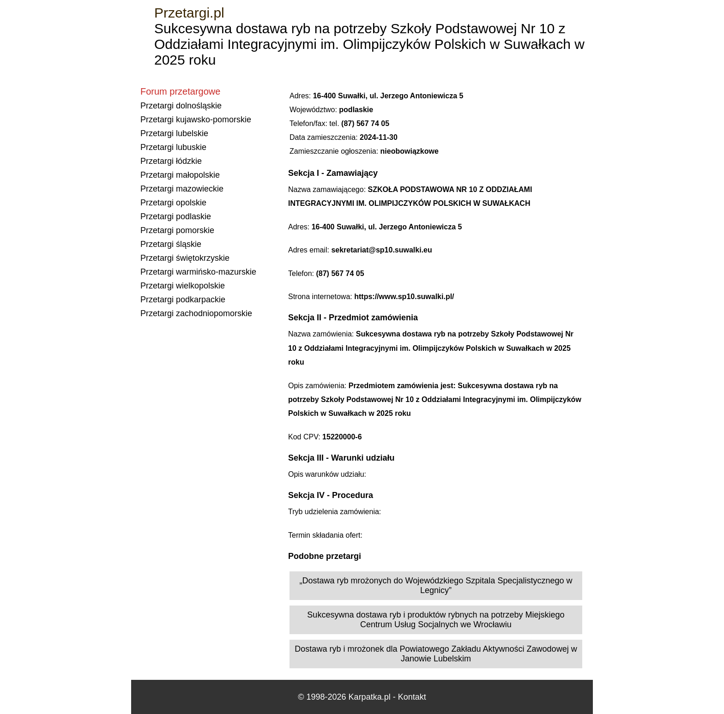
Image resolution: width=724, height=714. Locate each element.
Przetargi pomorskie (177, 230)
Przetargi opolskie (173, 202)
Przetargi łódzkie (171, 161)
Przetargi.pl (189, 12)
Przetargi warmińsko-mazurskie (198, 271)
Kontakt (412, 697)
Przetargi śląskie (170, 244)
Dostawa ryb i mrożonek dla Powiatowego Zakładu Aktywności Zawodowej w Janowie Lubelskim (436, 653)
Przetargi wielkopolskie (182, 285)
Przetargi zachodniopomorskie (196, 313)
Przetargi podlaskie (175, 216)
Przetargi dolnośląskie (181, 105)
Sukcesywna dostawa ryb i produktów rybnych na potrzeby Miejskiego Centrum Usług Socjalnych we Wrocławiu (435, 619)
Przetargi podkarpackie (182, 299)
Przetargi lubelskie (174, 133)
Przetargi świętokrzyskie (184, 258)
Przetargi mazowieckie (181, 188)
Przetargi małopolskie (180, 175)
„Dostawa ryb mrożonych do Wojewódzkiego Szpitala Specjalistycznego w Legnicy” (436, 585)
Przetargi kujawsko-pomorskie (195, 119)
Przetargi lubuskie (173, 147)
